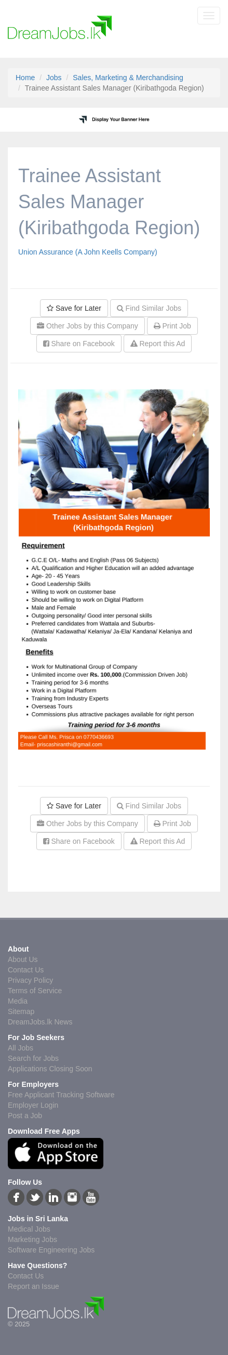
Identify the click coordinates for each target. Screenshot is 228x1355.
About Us (23, 959)
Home (25, 77)
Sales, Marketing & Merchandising (128, 77)
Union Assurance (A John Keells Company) (87, 252)
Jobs (54, 77)
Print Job (172, 326)
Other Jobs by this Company (87, 326)
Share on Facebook (79, 343)
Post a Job (25, 1115)
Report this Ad (157, 343)
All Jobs (20, 1048)
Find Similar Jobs (149, 308)
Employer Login (33, 1105)
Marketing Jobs (32, 1239)
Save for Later (74, 308)
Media (18, 1001)
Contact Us (26, 970)
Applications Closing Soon (50, 1069)
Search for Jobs (33, 1058)
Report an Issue (33, 1286)
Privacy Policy (30, 980)
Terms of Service (35, 990)
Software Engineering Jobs (51, 1250)
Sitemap (21, 1011)
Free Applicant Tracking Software (61, 1095)
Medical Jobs (29, 1229)
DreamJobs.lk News (40, 1022)
